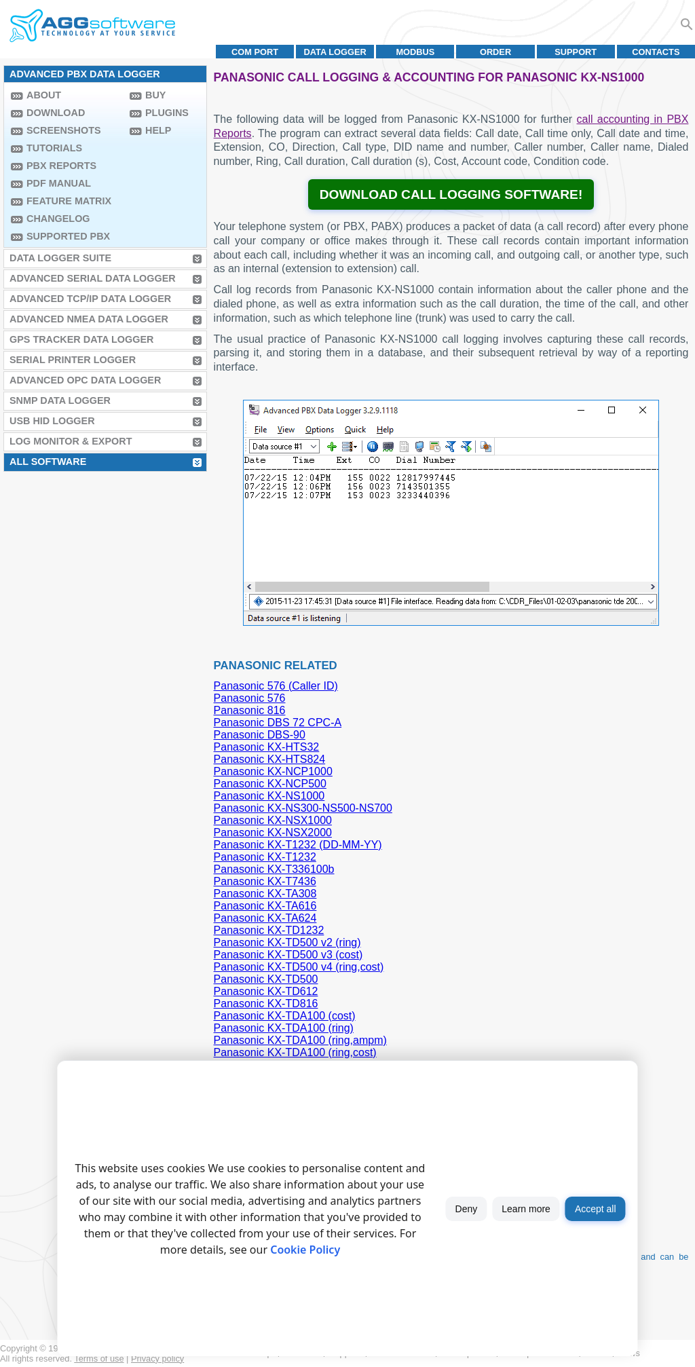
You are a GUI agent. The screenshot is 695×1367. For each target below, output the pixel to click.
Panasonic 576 (250, 698)
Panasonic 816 (250, 710)
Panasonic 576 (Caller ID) (276, 686)
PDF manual (58, 183)
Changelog (58, 218)
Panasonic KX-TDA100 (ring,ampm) (300, 1040)
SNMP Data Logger (60, 400)
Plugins (167, 112)
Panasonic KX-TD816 (266, 1003)
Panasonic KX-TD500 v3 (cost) (288, 954)
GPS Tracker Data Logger (81, 339)
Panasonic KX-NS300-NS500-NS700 (303, 808)
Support (576, 52)
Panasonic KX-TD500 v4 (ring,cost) (299, 967)
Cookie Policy (305, 1249)
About (43, 95)
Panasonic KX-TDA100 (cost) (285, 1016)
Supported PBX (68, 236)
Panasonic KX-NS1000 (269, 796)
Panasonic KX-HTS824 (270, 759)
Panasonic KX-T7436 (265, 881)
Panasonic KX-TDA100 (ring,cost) (295, 1052)
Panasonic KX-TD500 (266, 979)
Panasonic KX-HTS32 (267, 747)
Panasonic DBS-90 (259, 735)
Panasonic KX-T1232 (265, 857)
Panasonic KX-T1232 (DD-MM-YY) (298, 844)
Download (55, 112)
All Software (48, 461)
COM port (254, 52)
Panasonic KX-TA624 (265, 918)
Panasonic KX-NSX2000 (273, 832)
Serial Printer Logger (73, 359)
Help (158, 130)
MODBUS (415, 52)
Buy (155, 95)
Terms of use (99, 1358)
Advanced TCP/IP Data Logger (90, 298)
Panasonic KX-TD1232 (269, 930)
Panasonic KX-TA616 (265, 906)
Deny (466, 1208)
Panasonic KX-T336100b (274, 869)
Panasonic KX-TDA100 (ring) (284, 1028)
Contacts (655, 52)
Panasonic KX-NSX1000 (273, 820)
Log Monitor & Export (71, 441)
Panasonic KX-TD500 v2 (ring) (287, 942)
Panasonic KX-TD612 (266, 991)
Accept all (595, 1208)
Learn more (526, 1208)
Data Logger (335, 52)
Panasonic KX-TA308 (265, 893)
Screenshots (63, 130)
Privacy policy (157, 1358)
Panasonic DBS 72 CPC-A (278, 722)
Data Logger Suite (60, 257)
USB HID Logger (52, 420)
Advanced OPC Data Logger (85, 380)
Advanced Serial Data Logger (93, 278)
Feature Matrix (68, 200)
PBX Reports (61, 165)
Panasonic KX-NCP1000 (273, 771)
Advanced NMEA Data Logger (89, 319)
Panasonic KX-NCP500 (270, 783)
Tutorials (54, 148)
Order (495, 52)
